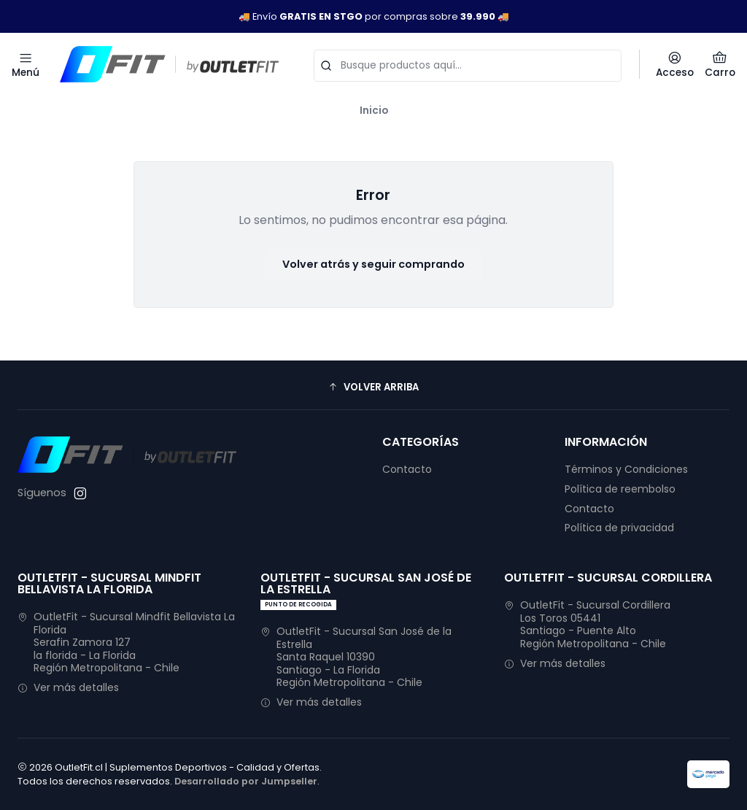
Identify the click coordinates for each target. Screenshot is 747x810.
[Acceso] (675, 64)
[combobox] (468, 64)
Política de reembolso (620, 489)
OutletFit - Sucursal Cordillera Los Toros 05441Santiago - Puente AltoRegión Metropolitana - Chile (587, 624)
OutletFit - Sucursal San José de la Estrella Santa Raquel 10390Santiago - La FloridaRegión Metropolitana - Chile (356, 657)
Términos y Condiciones (626, 469)
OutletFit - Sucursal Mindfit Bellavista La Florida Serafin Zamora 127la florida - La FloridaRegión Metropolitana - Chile (126, 642)
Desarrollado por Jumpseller (245, 781)
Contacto (407, 469)
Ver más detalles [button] (68, 687)
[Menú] (25, 64)
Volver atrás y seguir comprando (373, 264)
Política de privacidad (619, 527)
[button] (373, 387)
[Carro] (720, 64)
